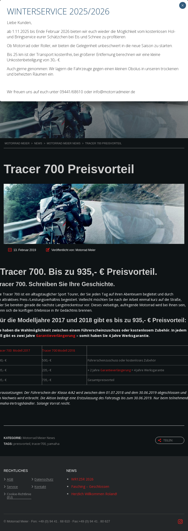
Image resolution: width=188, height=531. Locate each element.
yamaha (53, 443)
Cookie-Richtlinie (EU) (19, 495)
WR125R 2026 (82, 479)
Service (12, 487)
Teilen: (165, 440)
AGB (10, 479)
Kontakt (40, 487)
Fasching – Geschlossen (90, 486)
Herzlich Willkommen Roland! (94, 493)
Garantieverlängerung (55, 335)
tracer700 (39, 443)
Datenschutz (44, 479)
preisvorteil (21, 443)
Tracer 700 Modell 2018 (58, 350)
